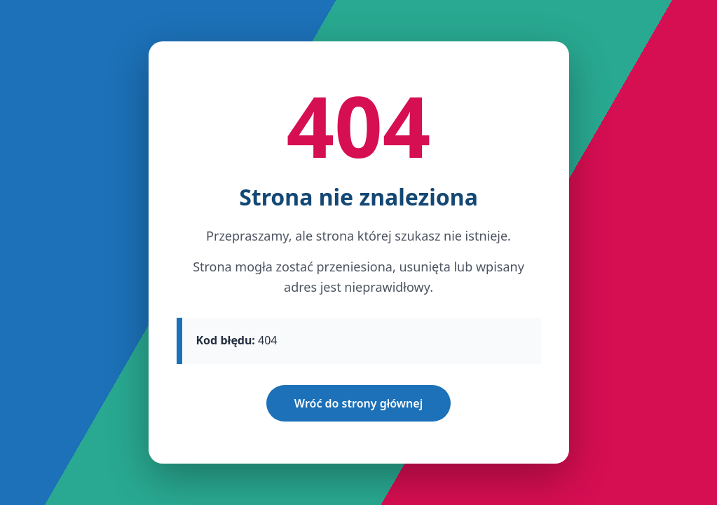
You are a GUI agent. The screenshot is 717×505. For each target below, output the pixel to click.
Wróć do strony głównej (358, 403)
